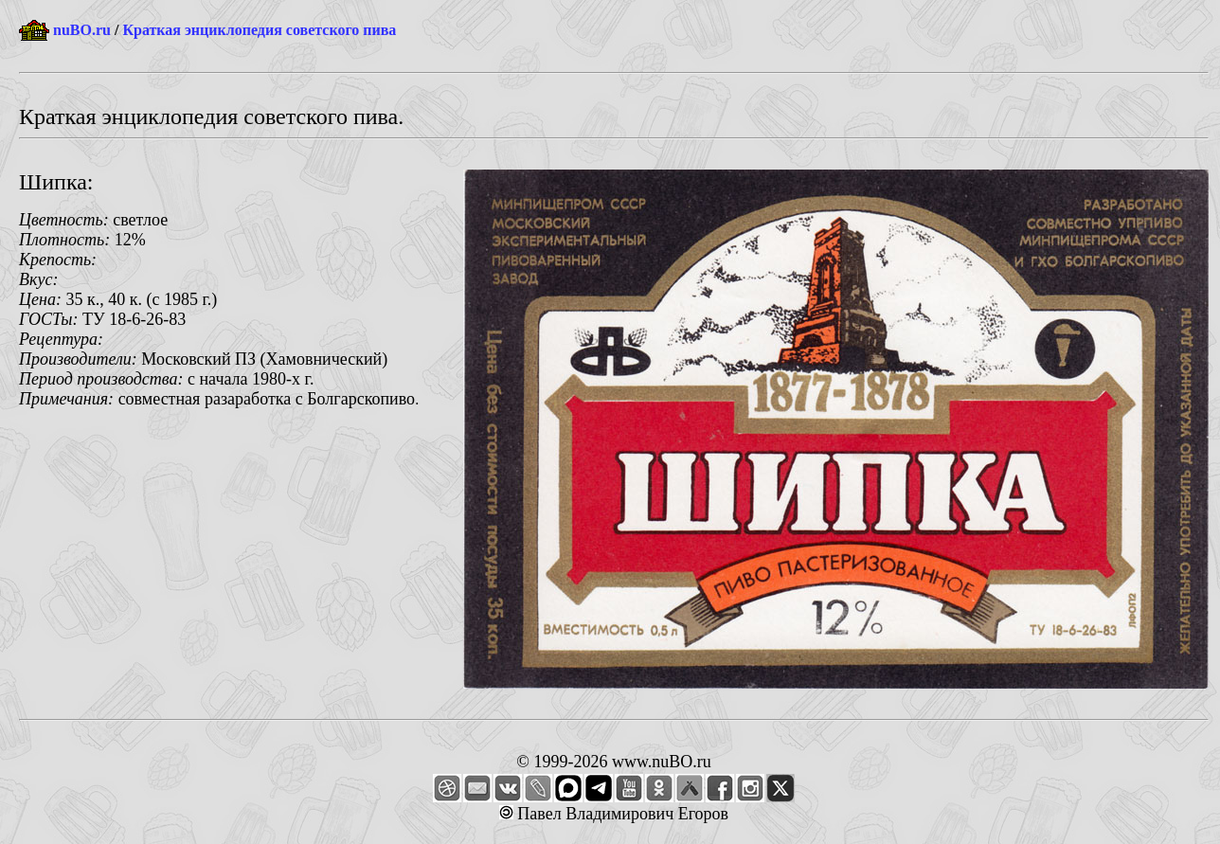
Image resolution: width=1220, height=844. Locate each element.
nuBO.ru (82, 30)
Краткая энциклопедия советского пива (259, 30)
